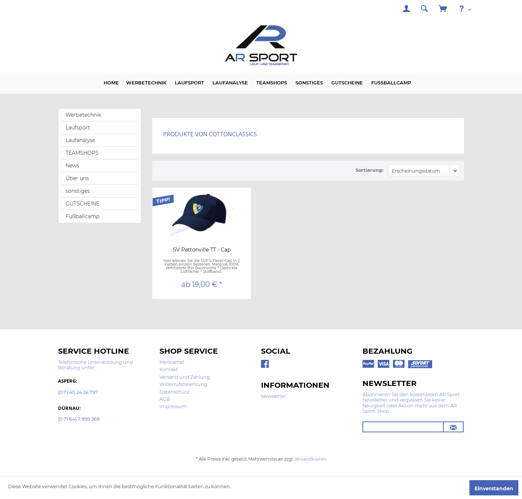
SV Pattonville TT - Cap (202, 250)
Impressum (173, 406)
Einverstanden (494, 488)
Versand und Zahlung (185, 377)
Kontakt (169, 369)
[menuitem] (406, 9)
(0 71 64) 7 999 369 (79, 419)
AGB (165, 399)
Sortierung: (369, 170)
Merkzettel (172, 362)
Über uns (77, 178)
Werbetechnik (83, 115)
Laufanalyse (80, 140)
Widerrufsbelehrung (183, 384)
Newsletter (273, 396)
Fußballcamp (83, 216)
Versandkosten (310, 459)
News (72, 165)
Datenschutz (174, 392)
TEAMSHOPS (82, 153)
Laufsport (78, 127)
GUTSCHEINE (82, 203)
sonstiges (78, 191)
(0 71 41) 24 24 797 (78, 392)
